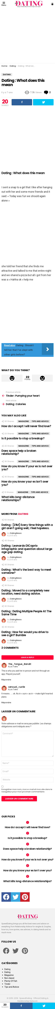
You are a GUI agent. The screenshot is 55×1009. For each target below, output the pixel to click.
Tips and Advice (40, 421)
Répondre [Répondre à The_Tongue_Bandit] (6, 679)
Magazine (23, 421)
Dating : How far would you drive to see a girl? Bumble (24, 633)
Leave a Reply (27, 657)
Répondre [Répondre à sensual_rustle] (6, 702)
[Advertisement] (27, 35)
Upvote (11, 378)
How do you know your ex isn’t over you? (24, 483)
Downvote (42, 378)
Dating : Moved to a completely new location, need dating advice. (25, 592)
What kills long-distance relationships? (18, 498)
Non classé (9, 978)
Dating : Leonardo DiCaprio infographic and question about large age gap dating (26, 549)
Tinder (7, 984)
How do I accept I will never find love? (26, 426)
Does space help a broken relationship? (18, 452)
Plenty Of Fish (10, 981)
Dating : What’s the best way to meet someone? (26, 571)
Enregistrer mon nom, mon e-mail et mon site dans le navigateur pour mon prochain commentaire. (26, 790)
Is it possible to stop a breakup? (22, 438)
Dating (23, 514)
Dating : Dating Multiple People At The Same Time (26, 612)
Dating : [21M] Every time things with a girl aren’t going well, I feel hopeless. (27, 526)
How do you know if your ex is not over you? (27, 467)
